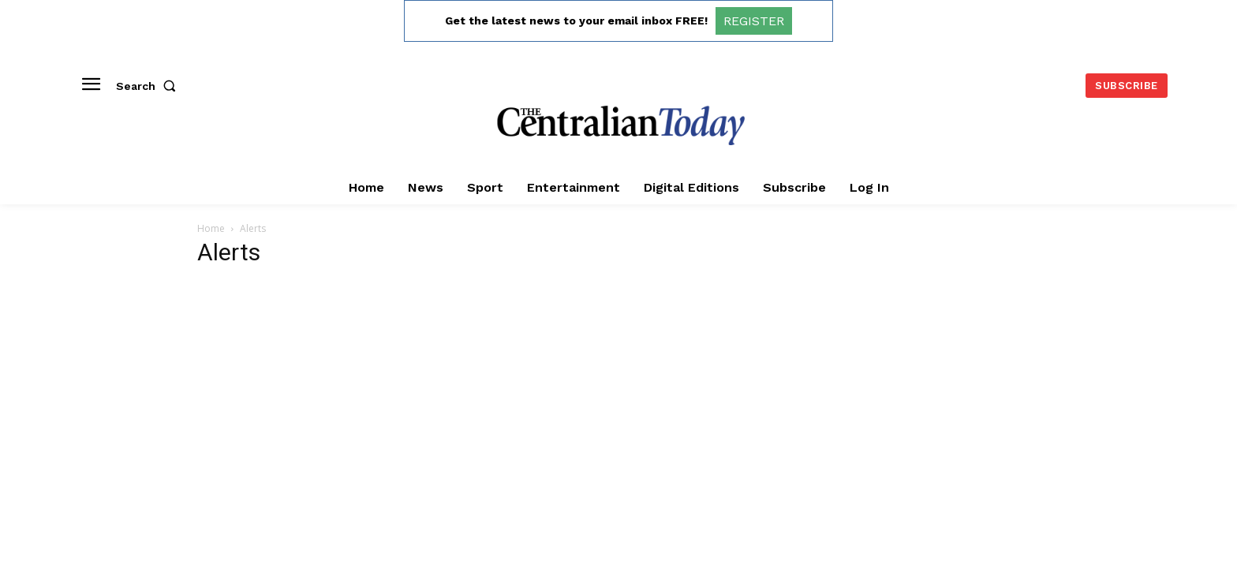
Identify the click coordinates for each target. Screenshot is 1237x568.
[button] (149, 86)
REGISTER (753, 20)
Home (211, 228)
